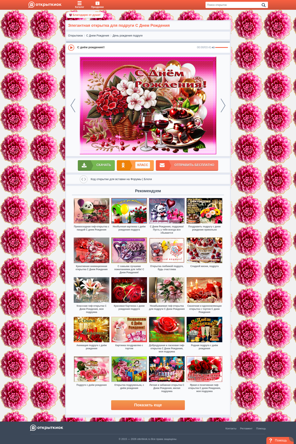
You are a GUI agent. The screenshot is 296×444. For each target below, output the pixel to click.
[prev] (73, 105)
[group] (148, 47)
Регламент (246, 428)
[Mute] (213, 48)
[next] (223, 105)
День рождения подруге (128, 35)
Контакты (230, 428)
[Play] (71, 48)
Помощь (261, 428)
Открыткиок (75, 35)
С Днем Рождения (97, 35)
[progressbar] (221, 47)
